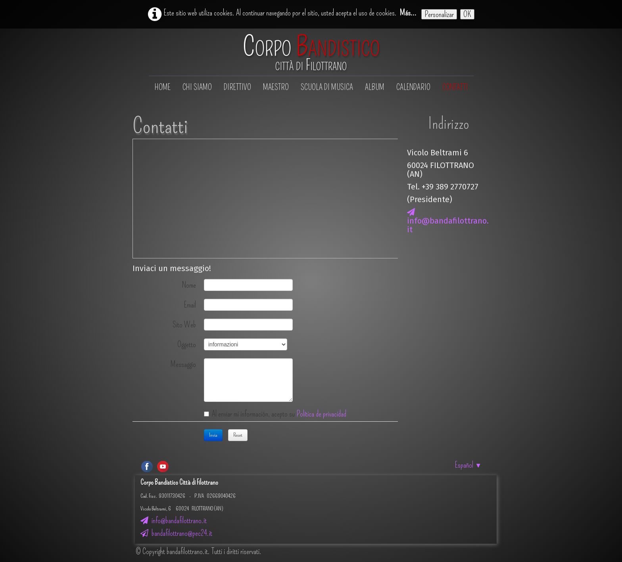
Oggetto (186, 344)
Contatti (455, 87)
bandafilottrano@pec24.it (176, 533)
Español (468, 465)
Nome (189, 284)
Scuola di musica (327, 87)
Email (190, 304)
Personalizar (439, 14)
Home (163, 87)
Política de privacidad (321, 414)
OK (467, 14)
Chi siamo (197, 87)
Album (374, 87)
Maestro (276, 87)
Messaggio (183, 363)
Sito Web (184, 324)
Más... (408, 12)
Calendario (413, 87)
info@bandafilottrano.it (448, 221)
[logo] (311, 53)
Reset (237, 435)
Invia (213, 435)
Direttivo (237, 87)
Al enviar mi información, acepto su (275, 414)
